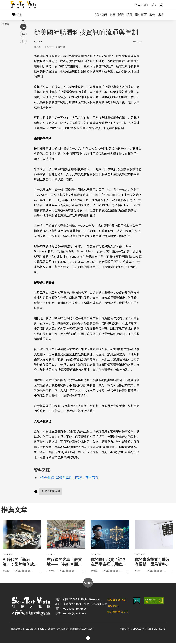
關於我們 (101, 14)
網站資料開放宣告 (117, 611)
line (22, 76)
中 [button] (23, 84)
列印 (23, 91)
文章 (112, 14)
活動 (129, 14)
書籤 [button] (23, 98)
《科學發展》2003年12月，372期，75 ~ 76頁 (68, 477)
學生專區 (141, 14)
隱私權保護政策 (116, 600)
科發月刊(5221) (51, 490)
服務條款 (112, 605)
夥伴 (152, 14)
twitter (23, 69)
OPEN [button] (88, 582)
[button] (161, 5)
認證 (161, 14)
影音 (121, 14)
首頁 (5, 24)
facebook (23, 62)
